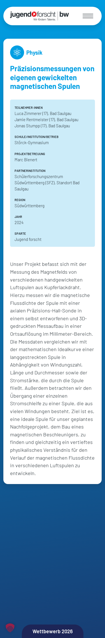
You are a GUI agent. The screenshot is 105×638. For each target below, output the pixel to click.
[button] (10, 628)
